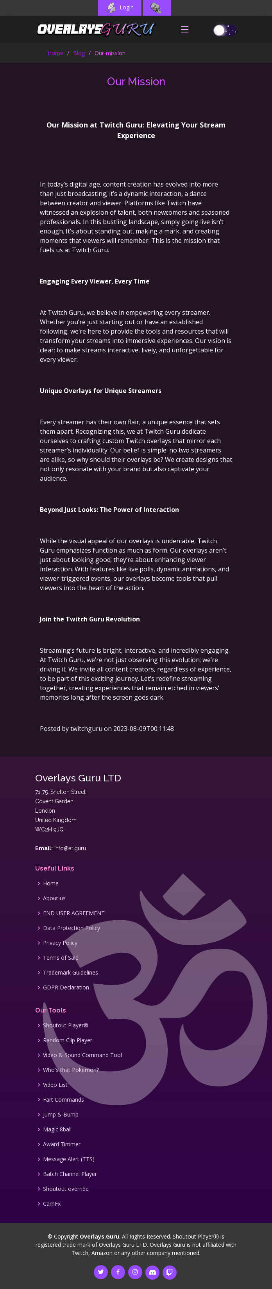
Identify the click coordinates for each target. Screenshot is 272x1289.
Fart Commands (63, 1099)
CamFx (52, 1203)
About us (54, 898)
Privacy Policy (60, 943)
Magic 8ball (57, 1129)
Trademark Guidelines (70, 972)
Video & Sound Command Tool (82, 1055)
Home (55, 53)
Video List (55, 1085)
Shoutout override (66, 1189)
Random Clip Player (67, 1040)
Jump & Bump (61, 1114)
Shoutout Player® (65, 1025)
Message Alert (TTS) (69, 1159)
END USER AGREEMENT (74, 913)
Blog (79, 53)
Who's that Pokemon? (71, 1070)
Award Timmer (62, 1144)
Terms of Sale (61, 957)
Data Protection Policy (71, 928)
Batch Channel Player (70, 1174)
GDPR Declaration (66, 987)
